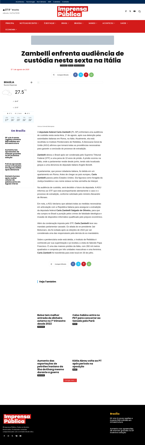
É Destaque (63, 65)
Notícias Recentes (79, 65)
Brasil (75, 324)
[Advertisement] (124, 100)
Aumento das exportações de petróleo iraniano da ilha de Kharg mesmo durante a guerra (50, 366)
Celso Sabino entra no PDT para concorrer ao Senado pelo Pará (86, 318)
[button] (139, 11)
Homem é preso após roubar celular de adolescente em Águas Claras (12, 180)
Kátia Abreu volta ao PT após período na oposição (87, 363)
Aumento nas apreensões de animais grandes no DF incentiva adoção (13, 154)
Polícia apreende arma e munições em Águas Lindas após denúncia (13, 167)
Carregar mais (70, 380)
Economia (41, 327)
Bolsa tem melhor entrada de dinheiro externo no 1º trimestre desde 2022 (51, 319)
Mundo (70, 65)
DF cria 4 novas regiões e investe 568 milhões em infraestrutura (13, 140)
